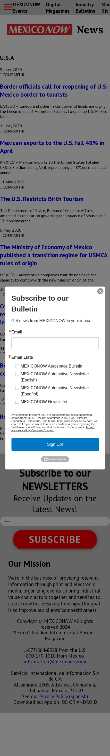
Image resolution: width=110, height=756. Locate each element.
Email (16, 332)
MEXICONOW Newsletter (44, 401)
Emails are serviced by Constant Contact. (53, 428)
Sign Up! (55, 444)
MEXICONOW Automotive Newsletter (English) (55, 376)
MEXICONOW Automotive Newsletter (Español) (55, 390)
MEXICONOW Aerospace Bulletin (51, 366)
